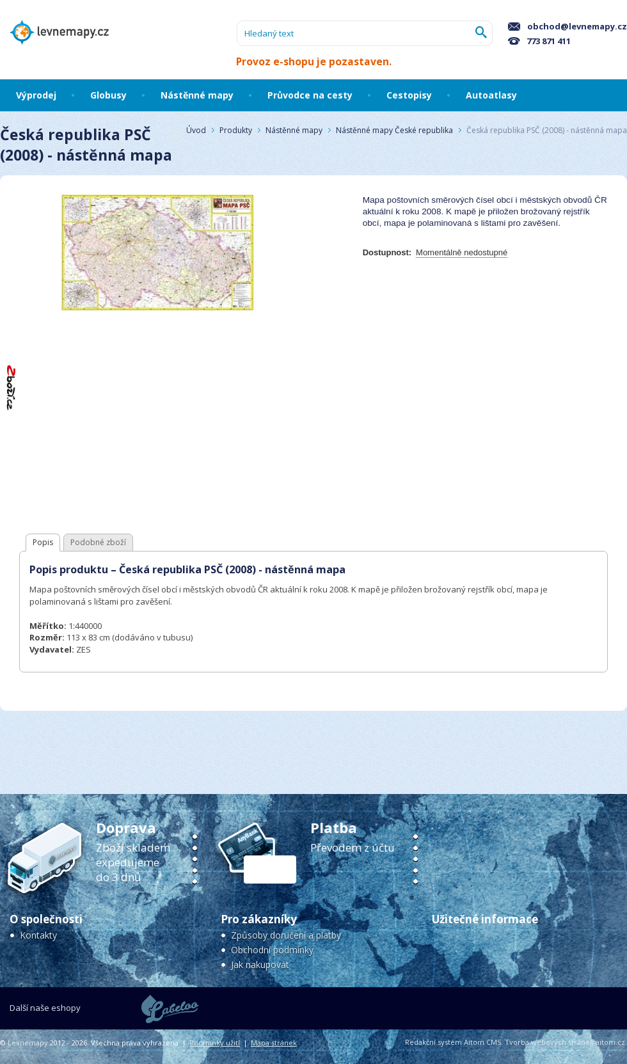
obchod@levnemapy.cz (567, 26)
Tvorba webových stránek (549, 1042)
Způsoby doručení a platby (286, 935)
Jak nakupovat (260, 964)
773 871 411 (539, 41)
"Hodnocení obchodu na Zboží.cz (11, 387)
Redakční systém (433, 1042)
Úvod (196, 130)
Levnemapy (28, 1042)
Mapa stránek (274, 1042)
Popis (43, 542)
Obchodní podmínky (272, 950)
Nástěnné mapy (294, 130)
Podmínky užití (214, 1042)
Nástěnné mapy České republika (394, 130)
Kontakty (38, 935)
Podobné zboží (98, 542)
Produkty (235, 130)
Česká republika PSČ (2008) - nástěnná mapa (546, 130)
